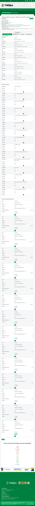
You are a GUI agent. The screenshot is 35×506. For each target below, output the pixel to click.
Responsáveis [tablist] (16, 34)
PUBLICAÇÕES (20, 9)
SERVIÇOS (15, 9)
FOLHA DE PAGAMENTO (25, 9)
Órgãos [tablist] (22, 34)
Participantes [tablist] (29, 34)
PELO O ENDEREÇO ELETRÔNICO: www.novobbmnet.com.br (14, 24)
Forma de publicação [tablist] (7, 34)
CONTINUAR (30, 503)
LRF (17, 9)
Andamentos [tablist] (17, 32)
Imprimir (31, 18)
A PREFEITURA (4, 9)
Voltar (3, 439)
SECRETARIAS (11, 9)
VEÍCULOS (29, 9)
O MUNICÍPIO (8, 9)
